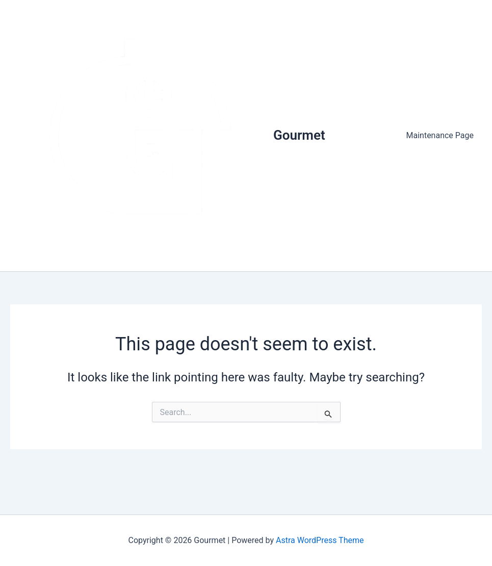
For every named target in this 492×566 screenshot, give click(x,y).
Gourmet (299, 135)
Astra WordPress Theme (320, 540)
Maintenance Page (440, 135)
